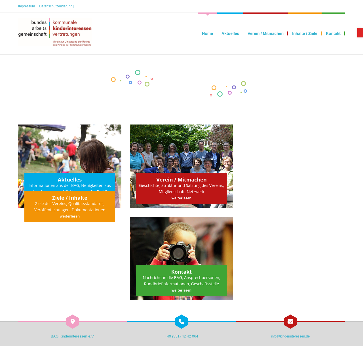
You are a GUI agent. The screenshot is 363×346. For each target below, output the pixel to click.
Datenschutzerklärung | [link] (56, 6)
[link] (360, 32)
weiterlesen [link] (181, 198)
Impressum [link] (26, 6)
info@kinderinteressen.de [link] (290, 336)
